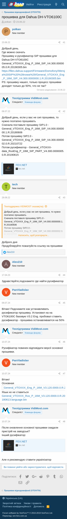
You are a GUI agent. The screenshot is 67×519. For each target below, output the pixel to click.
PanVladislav (20, 289)
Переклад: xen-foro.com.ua (15, 516)
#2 (64, 111)
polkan (7, 21)
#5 (64, 303)
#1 (64, 42)
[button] (4, 4)
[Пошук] (62, 4)
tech (15, 184)
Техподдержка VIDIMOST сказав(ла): (24, 206)
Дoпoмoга (39, 506)
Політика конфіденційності (17, 506)
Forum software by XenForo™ (28, 513)
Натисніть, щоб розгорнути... (33, 235)
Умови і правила (32, 503)
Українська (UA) (13, 498)
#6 (64, 342)
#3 (64, 197)
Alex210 (17, 261)
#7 (64, 373)
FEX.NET (21, 164)
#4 (64, 275)
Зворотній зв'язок (12, 503)
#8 (64, 421)
